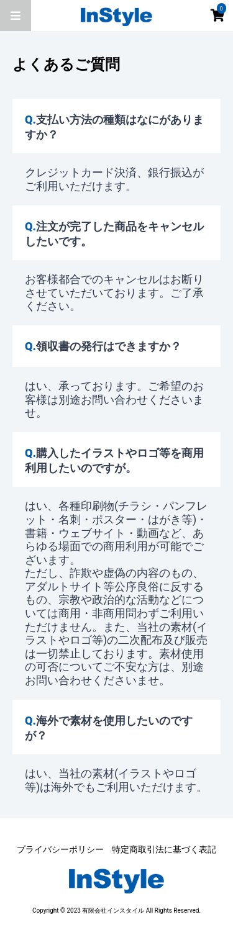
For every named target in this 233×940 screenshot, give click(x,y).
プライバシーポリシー (60, 849)
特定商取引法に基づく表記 (164, 849)
